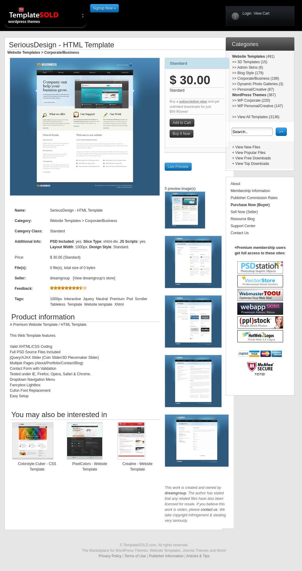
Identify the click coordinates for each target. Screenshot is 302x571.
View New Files (247, 147)
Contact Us (240, 233)
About (235, 184)
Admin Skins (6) (250, 67)
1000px (56, 299)
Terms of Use (135, 556)
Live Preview (178, 167)
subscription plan (193, 101)
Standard (178, 63)
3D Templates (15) (252, 62)
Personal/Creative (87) (255, 89)
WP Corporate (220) (253, 100)
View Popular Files (250, 153)
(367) (271, 95)
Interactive (72, 299)
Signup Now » (104, 8)
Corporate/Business (61, 52)
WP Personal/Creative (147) (260, 106)
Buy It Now (181, 134)
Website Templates (23, 52)
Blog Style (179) (250, 73)
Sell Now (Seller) (244, 212)
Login (247, 13)
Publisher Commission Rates (254, 198)
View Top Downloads (252, 164)
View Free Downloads (253, 158)
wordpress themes (38, 15)
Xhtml (119, 304)
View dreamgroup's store (94, 278)
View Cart (261, 13)
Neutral (102, 299)
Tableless (57, 304)
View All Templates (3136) (258, 117)
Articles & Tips (198, 556)
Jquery (88, 299)
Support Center (243, 226)
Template (74, 304)
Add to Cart (182, 123)
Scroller (141, 299)
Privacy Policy (110, 556)
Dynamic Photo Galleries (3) (260, 84)
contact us (209, 509)
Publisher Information (166, 556)
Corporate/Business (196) (258, 78)
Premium (117, 299)
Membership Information (250, 191)
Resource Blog (243, 219)
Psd (130, 299)
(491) (270, 56)
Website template (98, 304)
